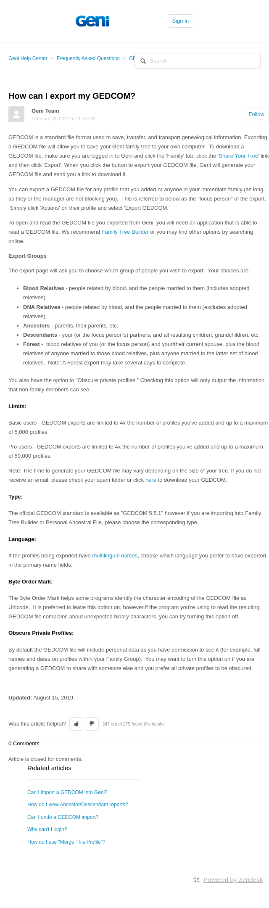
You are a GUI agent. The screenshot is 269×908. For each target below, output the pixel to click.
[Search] (197, 61)
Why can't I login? (47, 829)
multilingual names (114, 555)
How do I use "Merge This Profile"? (66, 842)
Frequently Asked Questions (88, 58)
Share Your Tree (238, 156)
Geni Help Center (27, 58)
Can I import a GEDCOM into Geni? (67, 792)
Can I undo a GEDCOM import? (62, 817)
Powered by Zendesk (233, 879)
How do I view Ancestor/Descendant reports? (77, 805)
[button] (76, 724)
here (150, 480)
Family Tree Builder (125, 232)
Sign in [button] (180, 21)
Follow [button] (256, 114)
